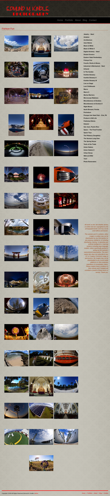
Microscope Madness (91, 98)
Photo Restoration (90, 161)
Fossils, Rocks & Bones (92, 63)
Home (60, 20)
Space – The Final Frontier (93, 130)
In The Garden (88, 72)
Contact (93, 20)
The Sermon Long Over (92, 138)
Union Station (88, 147)
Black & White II (89, 48)
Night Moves (88, 106)
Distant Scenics (89, 54)
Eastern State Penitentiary (93, 57)
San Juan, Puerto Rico (91, 127)
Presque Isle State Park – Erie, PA (95, 115)
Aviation (86, 37)
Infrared (86, 69)
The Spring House (90, 141)
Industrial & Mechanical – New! (94, 66)
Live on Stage (88, 83)
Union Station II (89, 150)
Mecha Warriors (89, 95)
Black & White (88, 46)
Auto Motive (88, 43)
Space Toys (88, 132)
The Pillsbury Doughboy (92, 135)
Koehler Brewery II (90, 77)
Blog (85, 20)
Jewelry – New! (89, 34)
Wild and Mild (88, 156)
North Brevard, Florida (91, 109)
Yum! (85, 159)
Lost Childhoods (89, 86)
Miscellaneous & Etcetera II (93, 104)
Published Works (89, 121)
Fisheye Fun (88, 60)
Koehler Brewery (89, 75)
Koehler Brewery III (90, 80)
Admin (36, 493)
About (78, 20)
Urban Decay (88, 153)
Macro (86, 89)
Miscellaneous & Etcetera (92, 101)
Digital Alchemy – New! (92, 51)
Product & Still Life (90, 118)
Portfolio (69, 20)
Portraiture (87, 112)
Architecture (88, 40)
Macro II (86, 92)
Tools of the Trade (90, 144)
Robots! (86, 124)
